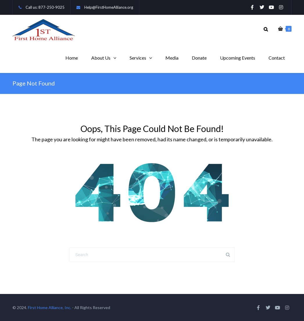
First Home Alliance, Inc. (49, 307)
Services (138, 57)
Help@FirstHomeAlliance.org (108, 7)
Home (71, 57)
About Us (100, 57)
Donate (199, 57)
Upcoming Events (237, 57)
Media (171, 57)
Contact (277, 57)
